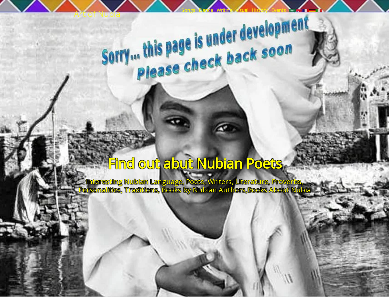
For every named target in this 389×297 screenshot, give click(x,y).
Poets (195, 181)
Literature (251, 181)
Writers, (220, 181)
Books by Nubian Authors (203, 189)
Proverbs (286, 181)
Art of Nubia (97, 13)
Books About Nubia (279, 189)
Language (166, 181)
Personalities (100, 189)
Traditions (141, 189)
